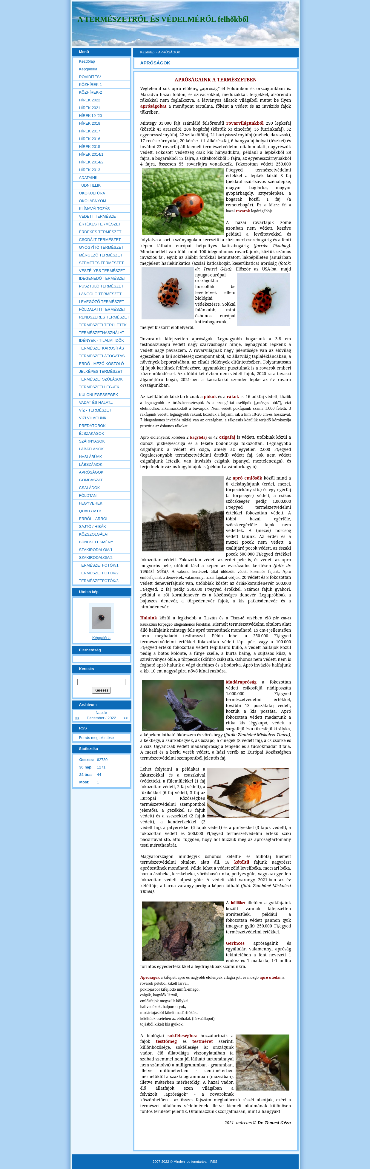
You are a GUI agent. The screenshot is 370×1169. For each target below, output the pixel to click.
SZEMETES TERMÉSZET (101, 263)
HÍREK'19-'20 (90, 115)
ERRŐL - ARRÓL (93, 519)
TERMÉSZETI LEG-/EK (99, 387)
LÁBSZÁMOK (90, 464)
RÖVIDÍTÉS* (90, 77)
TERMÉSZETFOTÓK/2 (99, 573)
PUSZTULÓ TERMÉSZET (101, 286)
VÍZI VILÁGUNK (93, 418)
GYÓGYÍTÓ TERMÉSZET (101, 247)
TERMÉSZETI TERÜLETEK (103, 325)
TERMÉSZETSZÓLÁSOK (101, 379)
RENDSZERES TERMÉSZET (104, 317)
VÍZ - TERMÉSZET (95, 410)
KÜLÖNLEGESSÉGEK (98, 394)
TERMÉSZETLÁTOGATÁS (102, 356)
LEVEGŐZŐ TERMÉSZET (101, 301)
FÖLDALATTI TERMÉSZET (102, 309)
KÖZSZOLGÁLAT (94, 534)
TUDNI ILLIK (90, 185)
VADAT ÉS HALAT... (96, 402)
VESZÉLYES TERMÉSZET (102, 270)
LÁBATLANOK (91, 449)
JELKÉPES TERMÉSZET (101, 371)
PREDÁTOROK (92, 425)
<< (77, 718)
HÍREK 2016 (89, 139)
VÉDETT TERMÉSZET (98, 216)
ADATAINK (88, 177)
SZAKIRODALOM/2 (96, 557)
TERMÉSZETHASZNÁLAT (102, 332)
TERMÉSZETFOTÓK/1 (99, 565)
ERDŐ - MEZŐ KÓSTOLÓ (101, 363)
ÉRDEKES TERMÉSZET (100, 232)
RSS (213, 1161)
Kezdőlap (147, 52)
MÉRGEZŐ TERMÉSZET (101, 255)
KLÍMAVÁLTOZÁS (94, 208)
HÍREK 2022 (89, 100)
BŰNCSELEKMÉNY (96, 542)
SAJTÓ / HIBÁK (92, 526)
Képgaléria (88, 69)
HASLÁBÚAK (90, 456)
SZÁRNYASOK (92, 441)
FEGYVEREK (90, 503)
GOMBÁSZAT (91, 480)
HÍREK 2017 (89, 131)
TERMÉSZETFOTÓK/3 (99, 581)
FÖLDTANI (88, 495)
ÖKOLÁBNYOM (92, 201)
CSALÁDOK (89, 487)
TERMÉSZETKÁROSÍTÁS (101, 348)
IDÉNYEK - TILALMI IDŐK (101, 340)
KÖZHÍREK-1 (90, 84)
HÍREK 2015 (89, 146)
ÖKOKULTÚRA (92, 193)
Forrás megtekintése (96, 737)
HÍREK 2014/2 (91, 162)
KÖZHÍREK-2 (90, 92)
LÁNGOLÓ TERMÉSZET (100, 294)
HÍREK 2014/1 (91, 154)
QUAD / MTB (90, 511)
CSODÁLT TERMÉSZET (100, 239)
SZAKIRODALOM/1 (96, 550)
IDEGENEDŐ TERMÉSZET (102, 278)
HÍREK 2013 (89, 170)
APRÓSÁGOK (91, 472)
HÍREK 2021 (89, 108)
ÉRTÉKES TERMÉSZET (100, 224)
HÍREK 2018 (89, 123)
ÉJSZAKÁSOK (91, 433)
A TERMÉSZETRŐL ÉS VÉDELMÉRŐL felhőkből (163, 19)
